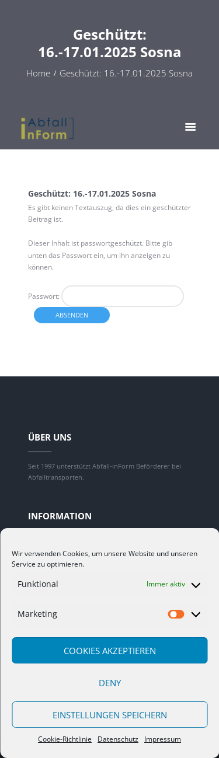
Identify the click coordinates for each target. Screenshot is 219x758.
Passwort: (106, 296)
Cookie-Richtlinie (65, 739)
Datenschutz (118, 739)
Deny (110, 683)
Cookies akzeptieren (110, 650)
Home (38, 73)
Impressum (162, 739)
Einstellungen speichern (110, 715)
